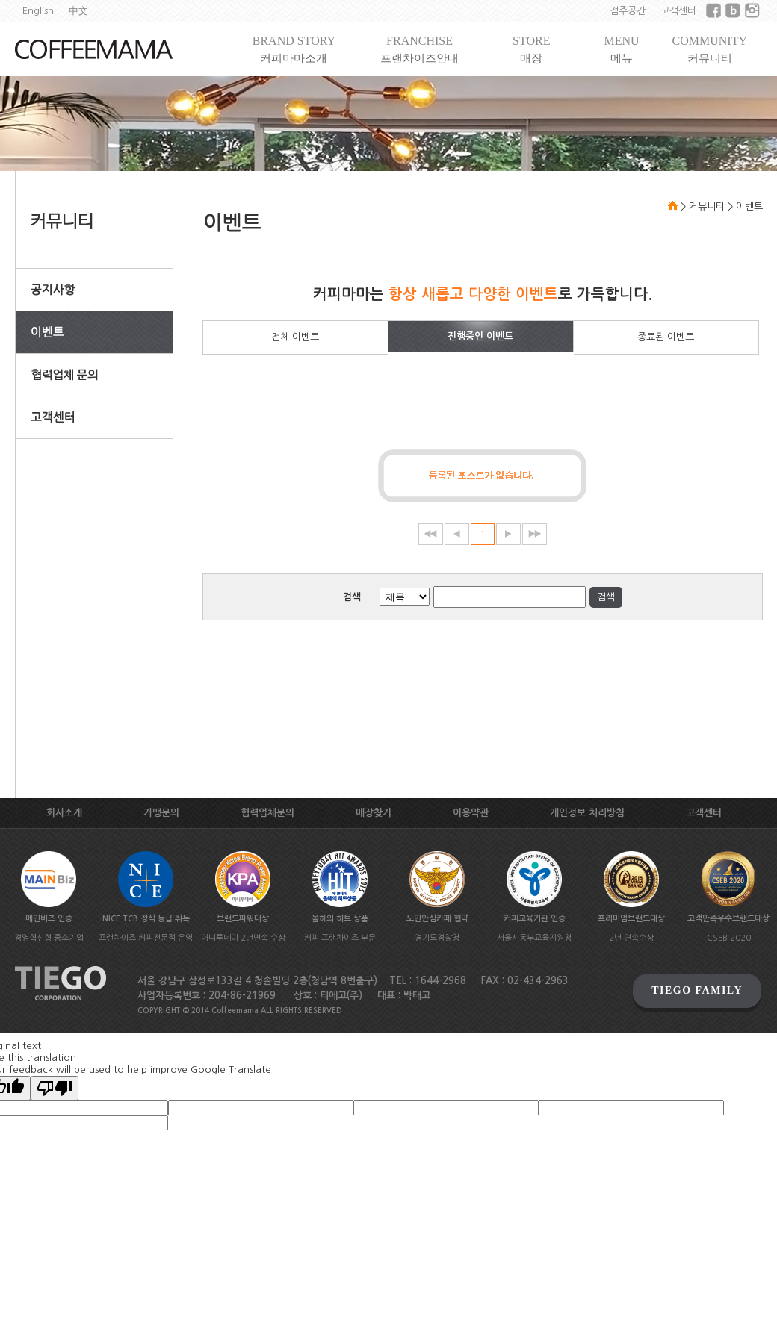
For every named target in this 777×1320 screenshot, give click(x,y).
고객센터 (678, 11)
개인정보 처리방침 (587, 813)
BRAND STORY (294, 49)
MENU (621, 49)
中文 (78, 11)
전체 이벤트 (295, 337)
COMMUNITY (709, 49)
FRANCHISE (419, 49)
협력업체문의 (267, 813)
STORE (531, 49)
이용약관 (471, 813)
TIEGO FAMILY (697, 990)
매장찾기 (373, 813)
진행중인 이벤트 (480, 336)
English (38, 11)
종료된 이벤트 (665, 337)
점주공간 (628, 11)
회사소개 (64, 813)
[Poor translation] (54, 1088)
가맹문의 (161, 813)
